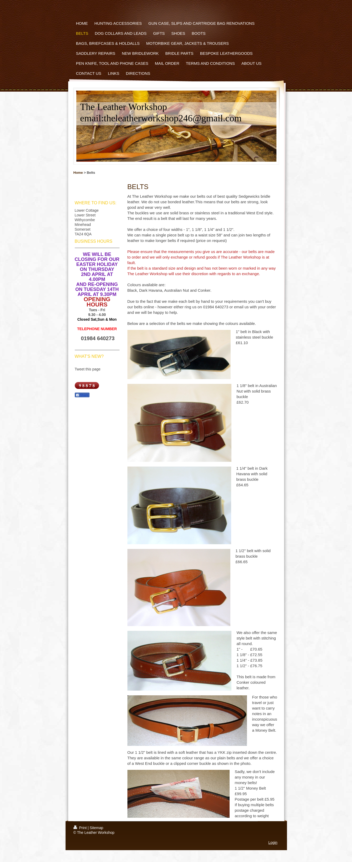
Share (82, 395)
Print (80, 828)
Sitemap (96, 828)
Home (78, 173)
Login (272, 842)
